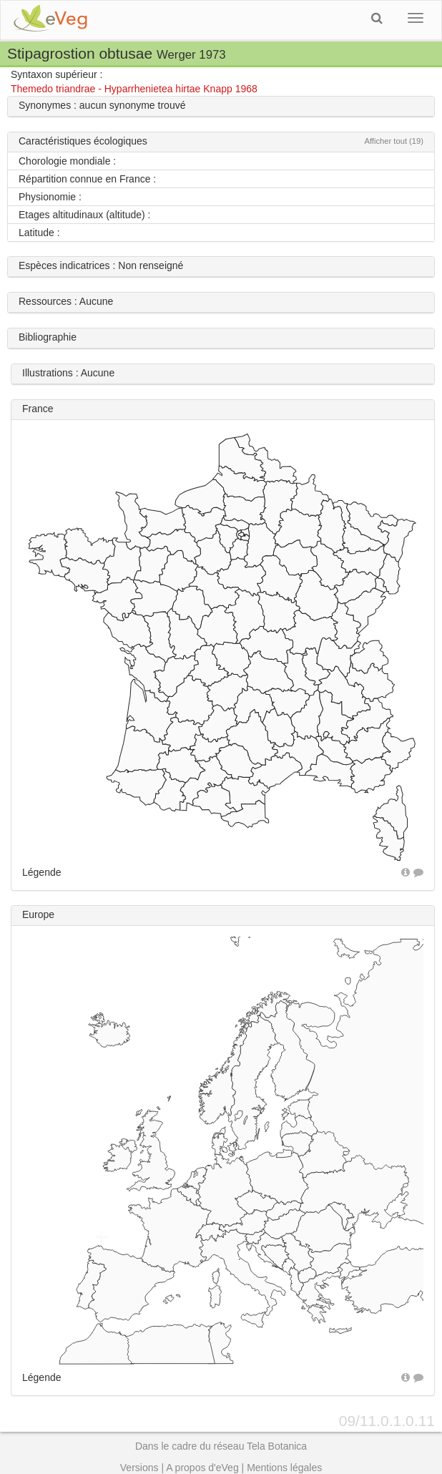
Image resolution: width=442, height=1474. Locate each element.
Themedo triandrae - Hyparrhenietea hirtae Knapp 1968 (134, 88)
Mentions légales (284, 1467)
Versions (139, 1467)
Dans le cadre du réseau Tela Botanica (221, 1446)
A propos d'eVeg (202, 1467)
